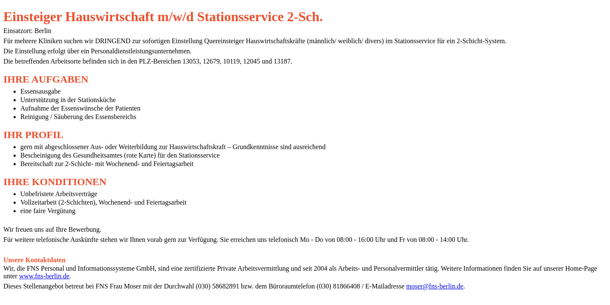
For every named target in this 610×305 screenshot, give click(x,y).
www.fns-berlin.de (44, 276)
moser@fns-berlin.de (434, 286)
